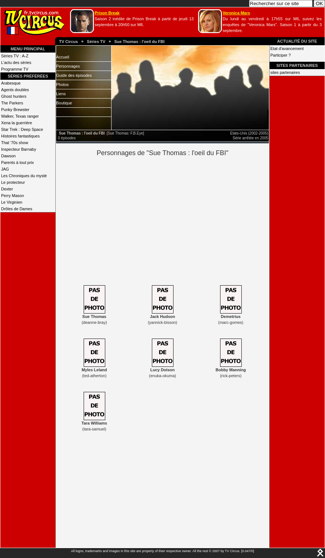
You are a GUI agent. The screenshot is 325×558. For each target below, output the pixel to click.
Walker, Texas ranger (20, 116)
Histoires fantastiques (20, 136)
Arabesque (11, 83)
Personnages (68, 66)
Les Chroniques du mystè (24, 176)
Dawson (8, 156)
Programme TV (14, 69)
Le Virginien (11, 202)
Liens (61, 94)
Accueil (62, 57)
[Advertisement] (175, 219)
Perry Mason (12, 195)
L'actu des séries (16, 62)
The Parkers (12, 103)
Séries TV (96, 41)
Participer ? (280, 55)
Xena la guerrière (16, 123)
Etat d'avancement (287, 48)
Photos (62, 84)
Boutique (64, 103)
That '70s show (14, 142)
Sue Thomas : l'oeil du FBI (139, 41)
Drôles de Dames (16, 209)
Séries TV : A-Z (14, 56)
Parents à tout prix (17, 162)
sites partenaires (285, 72)
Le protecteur (13, 182)
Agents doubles (15, 89)
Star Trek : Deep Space (22, 129)
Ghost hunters (13, 96)
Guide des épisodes (74, 75)
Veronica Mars (236, 13)
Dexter (7, 189)
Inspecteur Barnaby (18, 149)
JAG (5, 169)
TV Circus (68, 41)
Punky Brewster (15, 109)
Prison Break (107, 13)
